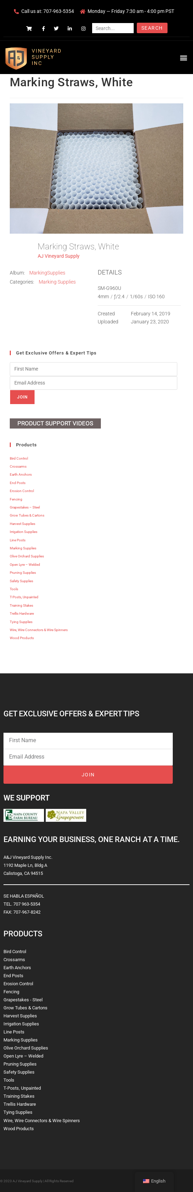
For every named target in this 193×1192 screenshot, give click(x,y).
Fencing (16, 499)
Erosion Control (22, 491)
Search (152, 28)
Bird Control (19, 458)
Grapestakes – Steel (25, 507)
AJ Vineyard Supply (59, 256)
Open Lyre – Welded (25, 564)
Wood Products (22, 638)
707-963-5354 (58, 11)
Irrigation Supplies (23, 531)
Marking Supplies (57, 282)
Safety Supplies (21, 581)
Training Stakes (21, 605)
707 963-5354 (26, 904)
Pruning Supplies (23, 572)
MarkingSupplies (47, 273)
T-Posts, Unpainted (24, 597)
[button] (184, 57)
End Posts (17, 483)
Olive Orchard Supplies (27, 556)
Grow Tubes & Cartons (27, 515)
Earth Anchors (21, 474)
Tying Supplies (21, 622)
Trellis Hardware (22, 613)
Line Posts (17, 540)
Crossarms (18, 466)
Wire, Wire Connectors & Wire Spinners (39, 630)
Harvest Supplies (22, 523)
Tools (14, 589)
